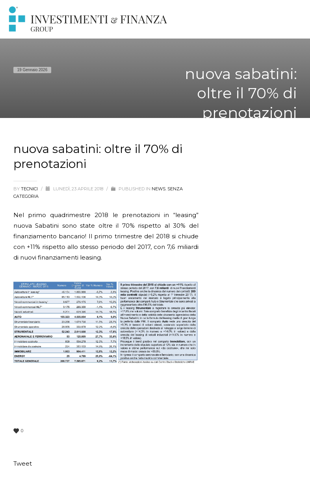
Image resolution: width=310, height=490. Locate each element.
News (158, 189)
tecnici (30, 189)
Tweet (22, 463)
